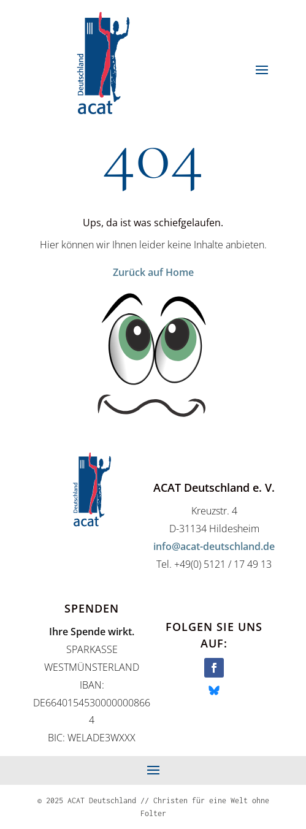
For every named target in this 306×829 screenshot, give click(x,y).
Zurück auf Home (153, 272)
